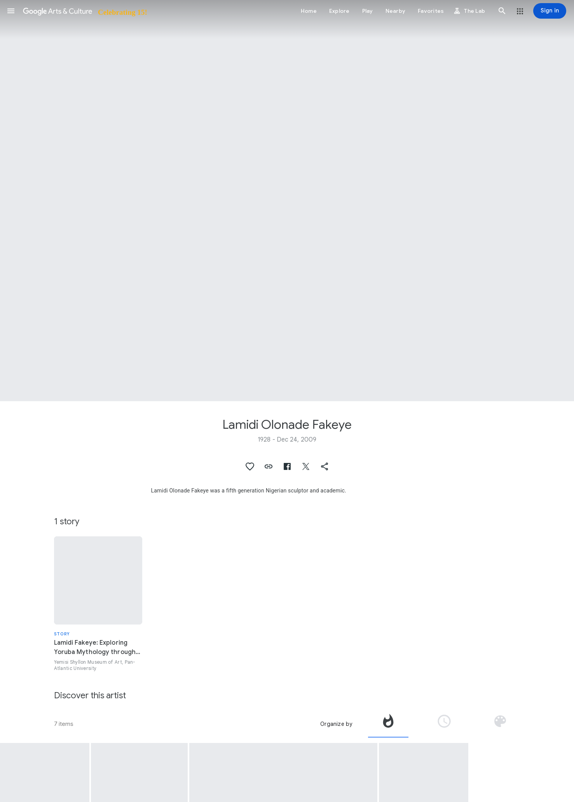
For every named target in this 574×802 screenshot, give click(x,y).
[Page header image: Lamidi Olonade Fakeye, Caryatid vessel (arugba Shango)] (287, 200)
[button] (11, 11)
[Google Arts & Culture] (84, 11)
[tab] (388, 724)
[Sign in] (549, 11)
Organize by (336, 723)
